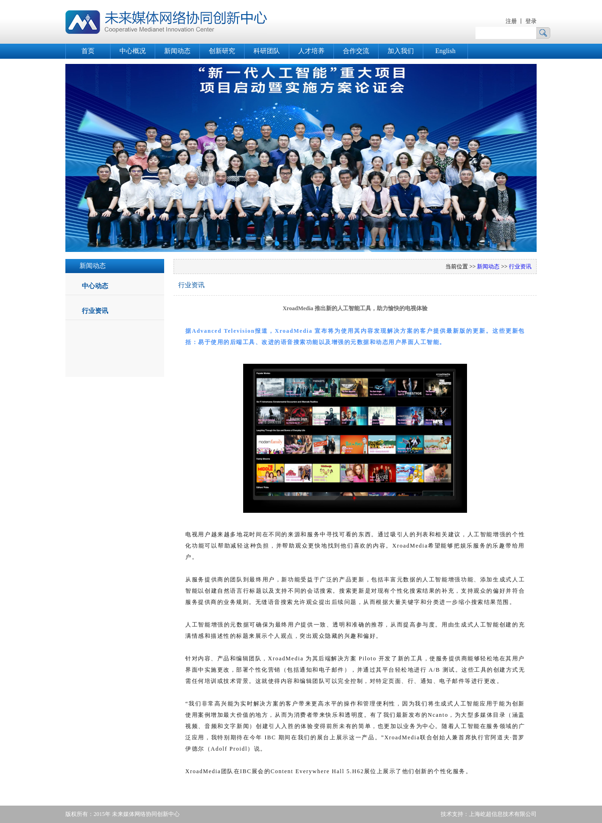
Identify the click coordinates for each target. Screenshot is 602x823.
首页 (88, 51)
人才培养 (311, 51)
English (446, 51)
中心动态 (95, 286)
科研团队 (266, 51)
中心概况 (132, 51)
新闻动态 (177, 51)
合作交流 (356, 51)
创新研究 (222, 51)
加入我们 (401, 51)
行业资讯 (95, 310)
